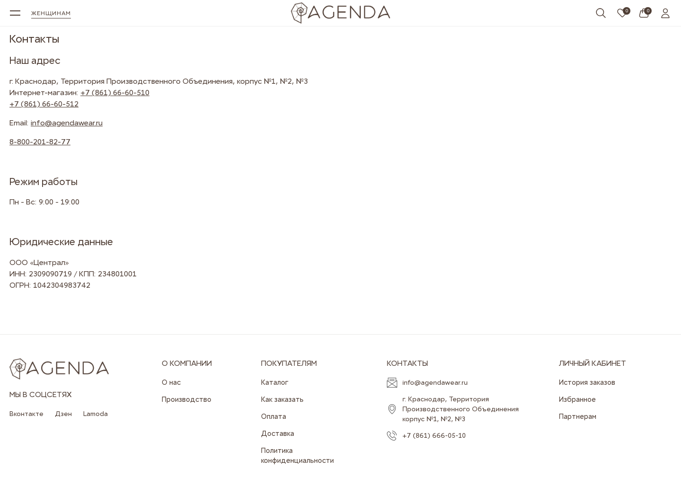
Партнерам (577, 416)
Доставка (277, 433)
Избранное (577, 399)
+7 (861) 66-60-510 (114, 92)
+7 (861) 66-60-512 (44, 104)
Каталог (274, 382)
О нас (171, 382)
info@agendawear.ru (67, 123)
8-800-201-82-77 (39, 142)
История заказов (587, 382)
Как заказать (282, 399)
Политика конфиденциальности (297, 455)
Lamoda (95, 413)
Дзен (63, 413)
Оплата (273, 416)
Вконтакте (26, 413)
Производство (186, 399)
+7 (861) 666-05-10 (434, 435)
